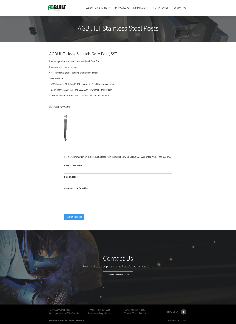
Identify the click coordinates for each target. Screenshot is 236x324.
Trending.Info (182, 320)
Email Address (71, 176)
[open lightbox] (65, 129)
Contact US (180, 8)
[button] (97, 8)
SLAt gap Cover (160, 8)
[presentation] (87, 207)
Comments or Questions (76, 188)
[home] (56, 7)
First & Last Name (73, 165)
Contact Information (118, 274)
